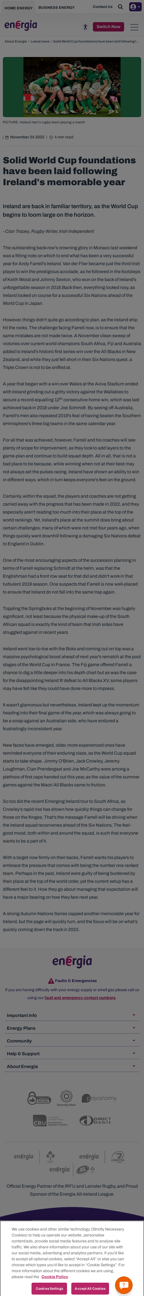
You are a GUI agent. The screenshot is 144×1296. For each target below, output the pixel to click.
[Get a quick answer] (124, 1285)
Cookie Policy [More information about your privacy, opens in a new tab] (54, 1284)
